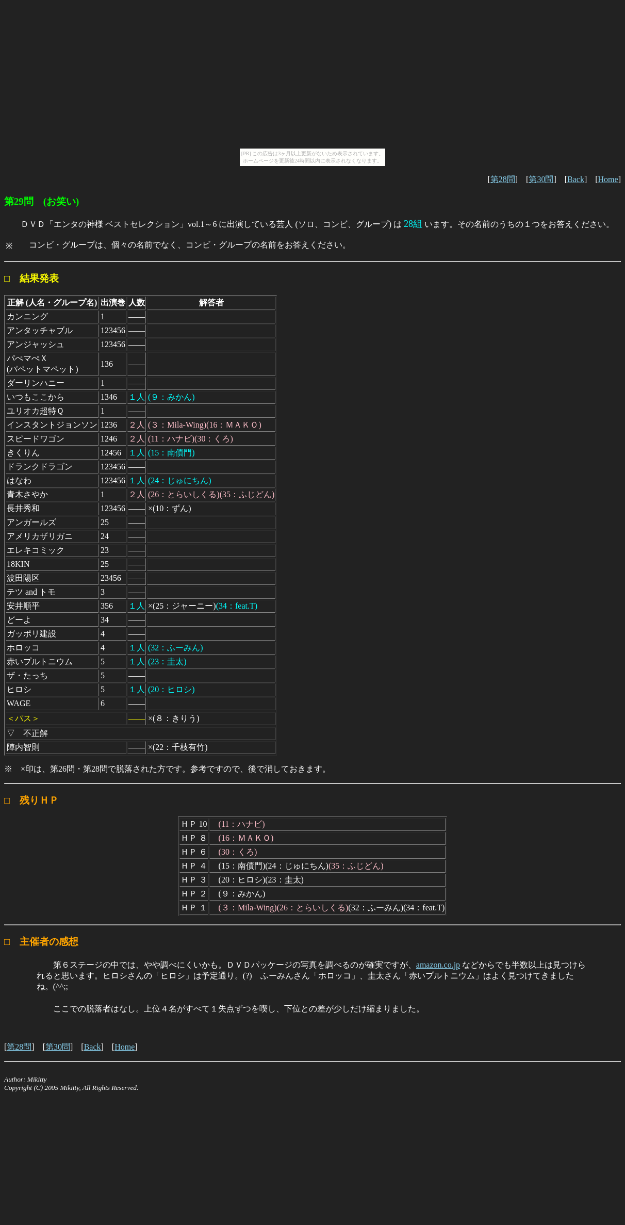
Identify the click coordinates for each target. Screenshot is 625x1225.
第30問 (541, 179)
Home (608, 179)
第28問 (502, 179)
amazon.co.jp (438, 964)
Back (575, 179)
